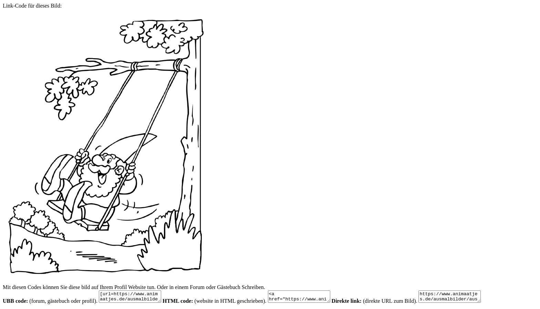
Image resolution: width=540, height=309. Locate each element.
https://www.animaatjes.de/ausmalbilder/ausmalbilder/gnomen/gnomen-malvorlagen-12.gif (466, 297)
